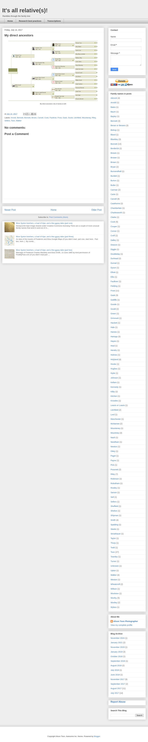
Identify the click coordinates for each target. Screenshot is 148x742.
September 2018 (118, 661)
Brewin (114, 153)
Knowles (114, 401)
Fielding (114, 286)
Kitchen (114, 396)
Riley (94, 118)
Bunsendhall (116, 171)
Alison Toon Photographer (125, 621)
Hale (113, 327)
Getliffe (114, 300)
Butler (113, 185)
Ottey (113, 451)
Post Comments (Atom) (58, 217)
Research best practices (30, 21)
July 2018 (115, 670)
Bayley (113, 116)
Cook (46, 118)
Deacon (114, 245)
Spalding (114, 525)
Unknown (115, 566)
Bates (113, 107)
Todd (113, 547)
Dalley (113, 240)
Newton (114, 446)
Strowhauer (116, 534)
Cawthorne (115, 203)
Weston (114, 579)
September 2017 (118, 684)
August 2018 (116, 665)
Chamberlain (116, 208)
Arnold (13, 118)
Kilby (113, 392)
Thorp (113, 543)
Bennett (20, 118)
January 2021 (116, 642)
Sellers (7, 121)
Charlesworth (116, 212)
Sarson (114, 492)
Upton (113, 570)
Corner (114, 231)
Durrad (114, 263)
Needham (115, 442)
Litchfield (77, 118)
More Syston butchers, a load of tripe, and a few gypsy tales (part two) (44, 250)
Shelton (114, 511)
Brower (114, 158)
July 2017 (115, 693)
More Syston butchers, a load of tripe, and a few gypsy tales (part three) (45, 237)
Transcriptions (54, 21)
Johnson (114, 378)
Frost (60, 118)
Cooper (114, 226)
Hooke (113, 364)
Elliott (113, 272)
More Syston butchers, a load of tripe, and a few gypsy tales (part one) (44, 223)
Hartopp (114, 336)
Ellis (112, 277)
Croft (113, 235)
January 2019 (116, 652)
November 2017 (118, 679)
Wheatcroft (115, 584)
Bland (113, 135)
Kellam (114, 382)
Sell (112, 497)
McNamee (115, 424)
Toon (13, 121)
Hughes (114, 369)
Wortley (114, 602)
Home (10, 21)
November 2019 (118, 647)
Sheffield (114, 506)
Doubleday (115, 254)
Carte (113, 194)
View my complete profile (121, 625)
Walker (19, 121)
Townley (114, 557)
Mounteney (86, 118)
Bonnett (27, 118)
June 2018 (115, 675)
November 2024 (118, 638)
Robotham (115, 483)
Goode (113, 304)
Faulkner (53, 118)
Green (113, 313)
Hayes (113, 341)
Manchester (116, 419)
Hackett (114, 323)
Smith (113, 520)
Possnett (114, 469)
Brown (34, 118)
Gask (65, 118)
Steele (113, 529)
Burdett (114, 176)
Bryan (113, 167)
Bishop (114, 130)
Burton (113, 180)
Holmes (114, 355)
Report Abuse (118, 701)
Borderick (115, 148)
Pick (112, 465)
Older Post (96, 210)
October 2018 (116, 656)
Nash (113, 437)
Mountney (115, 433)
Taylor (113, 538)
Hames (114, 332)
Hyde (113, 373)
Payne (113, 460)
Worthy (114, 598)
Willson (114, 589)
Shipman (114, 515)
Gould (70, 118)
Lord (112, 414)
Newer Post (10, 210)
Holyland (114, 359)
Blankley (114, 139)
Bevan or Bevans (118, 125)
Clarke (113, 217)
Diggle (113, 249)
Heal (113, 346)
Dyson (113, 268)
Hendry (114, 350)
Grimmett (115, 318)
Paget (113, 456)
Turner (113, 561)
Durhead (114, 258)
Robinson (115, 479)
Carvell (40, 118)
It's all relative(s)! (25, 10)
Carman (114, 190)
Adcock (114, 98)
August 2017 (116, 688)
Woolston (115, 593)
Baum (113, 112)
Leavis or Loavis (118, 405)
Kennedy (114, 387)
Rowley (114, 488)
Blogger (97, 736)
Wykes (113, 607)
